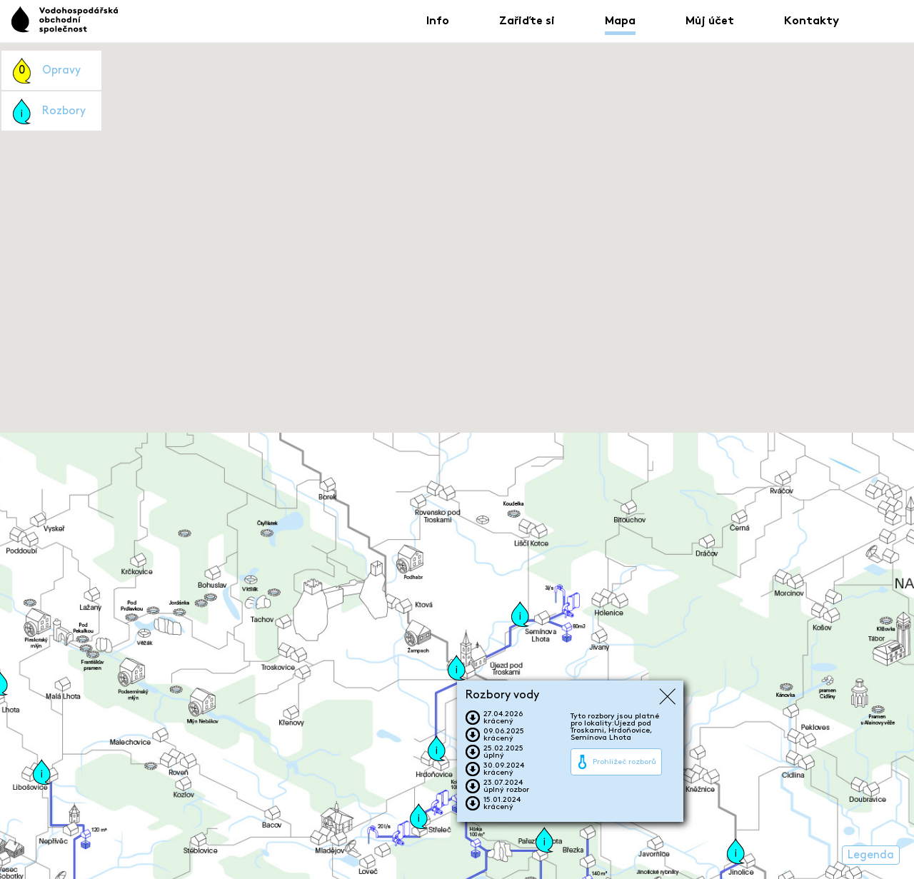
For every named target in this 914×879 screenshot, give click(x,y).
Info (437, 21)
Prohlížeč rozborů (624, 761)
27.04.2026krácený (503, 717)
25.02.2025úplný (503, 752)
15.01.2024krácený (502, 803)
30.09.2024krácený (503, 769)
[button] (457, 667)
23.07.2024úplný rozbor (506, 786)
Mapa (620, 21)
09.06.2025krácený (503, 735)
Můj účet (710, 21)
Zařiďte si (527, 21)
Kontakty (811, 21)
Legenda (871, 855)
